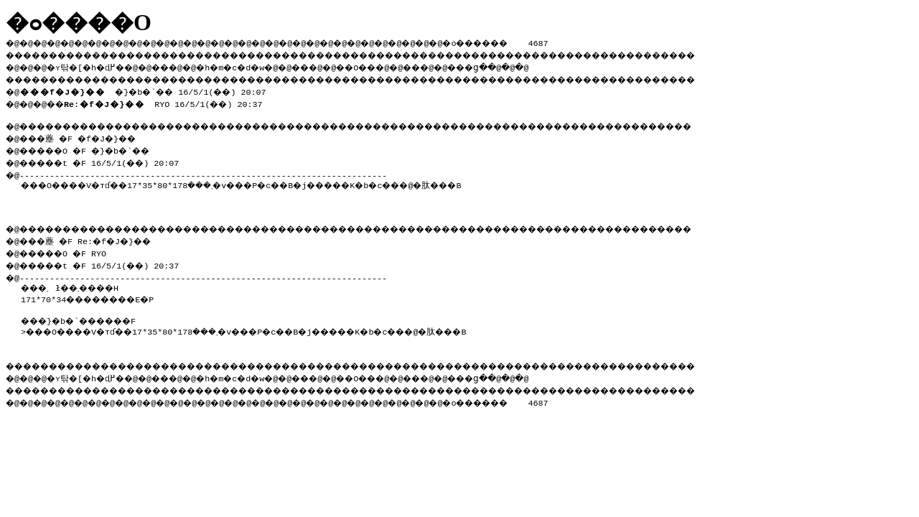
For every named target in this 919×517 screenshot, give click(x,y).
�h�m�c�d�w (254, 65)
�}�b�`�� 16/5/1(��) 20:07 (149, 89)
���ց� (521, 65)
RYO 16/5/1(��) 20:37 (172, 100)
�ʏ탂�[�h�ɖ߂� (93, 65)
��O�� (395, 65)
